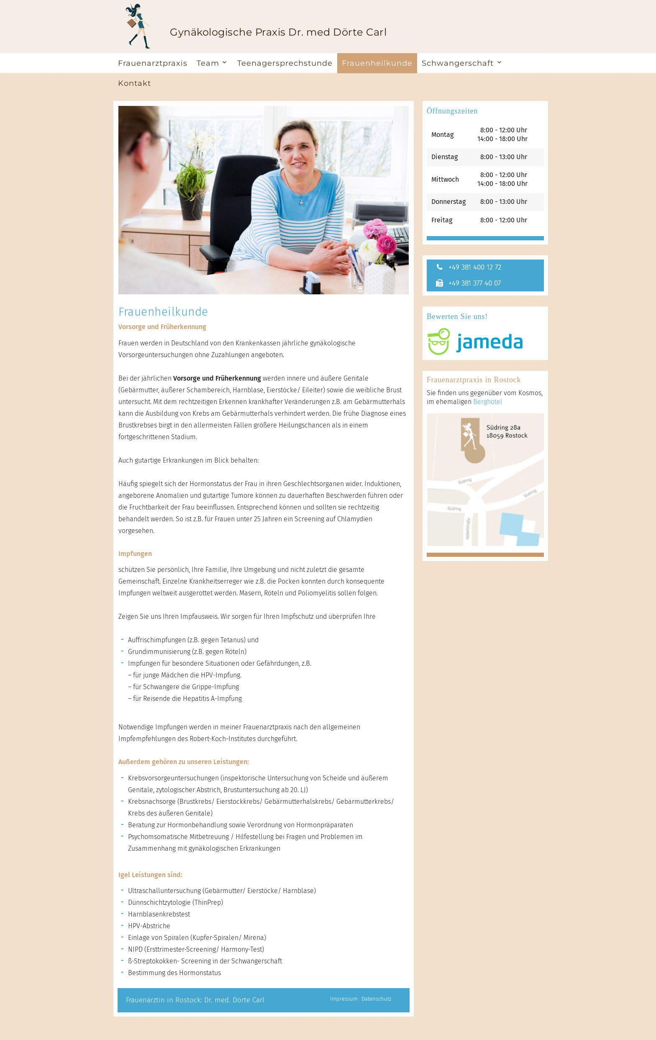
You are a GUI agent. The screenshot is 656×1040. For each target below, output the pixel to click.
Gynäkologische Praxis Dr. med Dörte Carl (278, 32)
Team (208, 63)
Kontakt (134, 83)
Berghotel (487, 403)
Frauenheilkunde (377, 63)
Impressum (344, 999)
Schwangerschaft (458, 63)
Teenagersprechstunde (285, 63)
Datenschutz (376, 999)
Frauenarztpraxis (152, 63)
